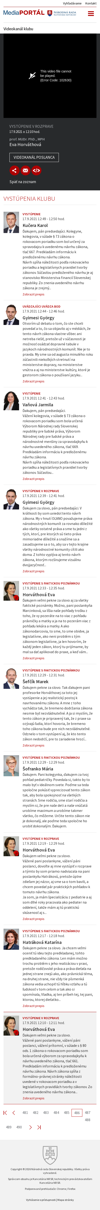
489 (9, 1127)
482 (35, 1112)
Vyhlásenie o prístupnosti (41, 1200)
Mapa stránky (65, 1200)
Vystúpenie (31, 214)
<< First (8, 1112)
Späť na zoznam (22, 181)
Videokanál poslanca (34, 157)
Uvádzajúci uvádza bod (41, 306)
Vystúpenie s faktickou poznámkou (51, 583)
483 (46, 1112)
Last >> (36, 1127)
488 (87, 1119)
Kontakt (90, 3)
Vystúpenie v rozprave (41, 491)
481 (25, 1112)
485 (66, 1112)
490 (19, 1127)
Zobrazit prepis (33, 294)
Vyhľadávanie (72, 3)
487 (87, 1112)
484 (56, 1112)
